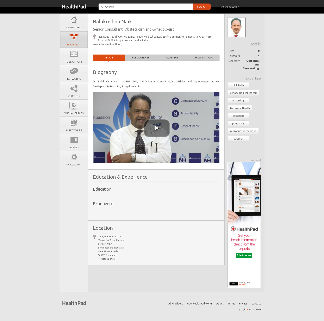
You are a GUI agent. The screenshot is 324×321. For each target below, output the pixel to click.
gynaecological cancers (243, 93)
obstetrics (238, 115)
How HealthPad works (199, 303)
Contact (256, 303)
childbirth (238, 85)
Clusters (172, 57)
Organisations (203, 57)
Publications (140, 57)
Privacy (243, 303)
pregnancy (238, 123)
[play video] (157, 128)
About (109, 57)
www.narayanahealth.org (107, 44)
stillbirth (238, 138)
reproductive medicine (243, 131)
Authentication (231, 6)
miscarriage (238, 100)
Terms (231, 303)
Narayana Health (240, 108)
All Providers (175, 303)
